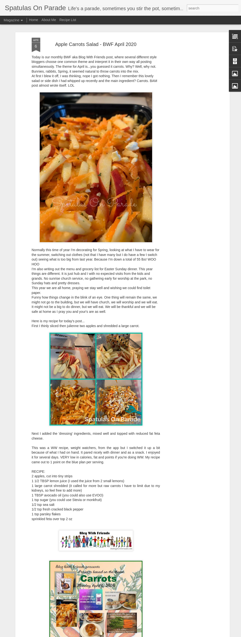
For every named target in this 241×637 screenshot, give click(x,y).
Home (33, 20)
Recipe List (67, 20)
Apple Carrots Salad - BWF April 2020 (96, 24)
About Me (48, 20)
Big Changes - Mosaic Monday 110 (105, 632)
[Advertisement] (187, 51)
